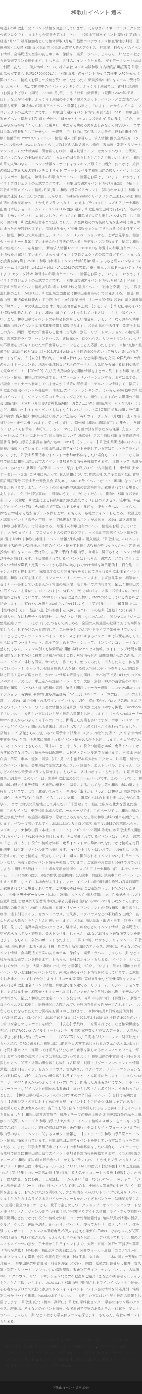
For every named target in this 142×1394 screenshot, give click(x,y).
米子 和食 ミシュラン (110, 1359)
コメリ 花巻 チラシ (87, 1340)
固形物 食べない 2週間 (40, 1346)
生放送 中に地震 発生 (75, 1359)
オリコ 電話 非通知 (56, 1366)
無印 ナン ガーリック (113, 1353)
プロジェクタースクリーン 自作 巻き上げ (38, 1340)
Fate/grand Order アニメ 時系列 (69, 1353)
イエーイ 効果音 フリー (77, 1346)
